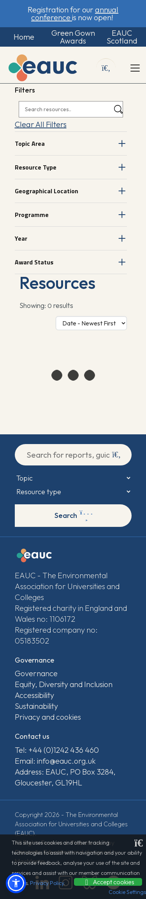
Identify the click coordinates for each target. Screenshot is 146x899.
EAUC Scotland (122, 36)
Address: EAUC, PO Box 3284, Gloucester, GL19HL (65, 777)
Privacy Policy (47, 883)
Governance (36, 673)
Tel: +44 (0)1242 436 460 (57, 750)
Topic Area (30, 143)
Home (24, 37)
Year (21, 238)
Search (74, 515)
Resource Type (35, 167)
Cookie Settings (127, 892)
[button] (16, 883)
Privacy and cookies (48, 717)
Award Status (34, 262)
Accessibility (34, 695)
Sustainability (36, 706)
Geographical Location (46, 191)
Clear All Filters (41, 124)
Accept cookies (108, 882)
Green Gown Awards (73, 36)
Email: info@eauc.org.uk (55, 761)
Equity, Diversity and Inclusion (64, 684)
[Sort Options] (91, 323)
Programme (32, 215)
